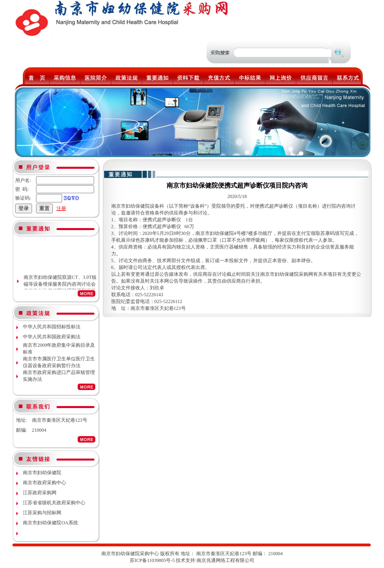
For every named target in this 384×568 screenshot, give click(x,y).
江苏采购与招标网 (42, 512)
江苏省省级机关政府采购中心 (54, 502)
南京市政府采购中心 (44, 482)
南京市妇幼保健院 (42, 472)
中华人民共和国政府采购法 (51, 337)
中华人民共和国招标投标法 (51, 326)
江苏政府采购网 (39, 492)
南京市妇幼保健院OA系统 (50, 523)
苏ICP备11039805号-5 (152, 560)
